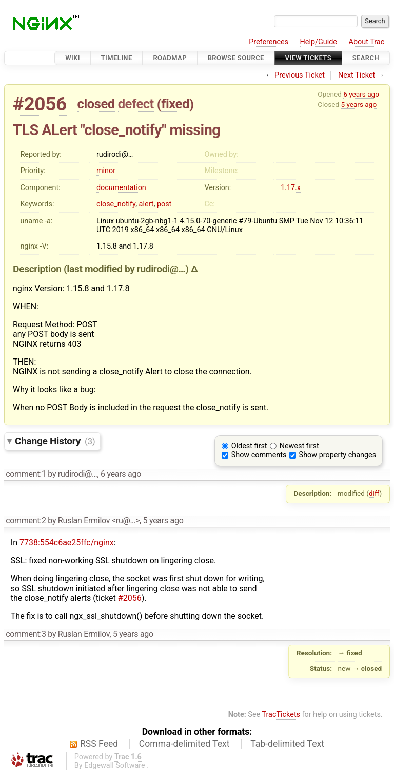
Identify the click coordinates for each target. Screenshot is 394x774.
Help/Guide (318, 41)
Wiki (72, 58)
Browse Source (236, 58)
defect (136, 103)
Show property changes (337, 454)
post (164, 204)
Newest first (299, 446)
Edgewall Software (114, 765)
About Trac (367, 41)
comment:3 (26, 634)
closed (96, 103)
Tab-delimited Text (287, 744)
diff (374, 493)
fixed (175, 103)
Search (365, 58)
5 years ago (359, 104)
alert (146, 204)
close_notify (115, 204)
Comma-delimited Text (184, 744)
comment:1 (26, 474)
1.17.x (291, 187)
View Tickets (308, 58)
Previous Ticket (299, 75)
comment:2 (26, 520)
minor (105, 170)
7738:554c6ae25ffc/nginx (66, 543)
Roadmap (170, 58)
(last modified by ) (127, 269)
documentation (121, 187)
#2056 (40, 104)
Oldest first (249, 446)
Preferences (268, 41)
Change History (55, 441)
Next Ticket (356, 75)
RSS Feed (99, 744)
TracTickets (281, 714)
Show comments (259, 454)
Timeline (116, 58)
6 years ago (361, 94)
